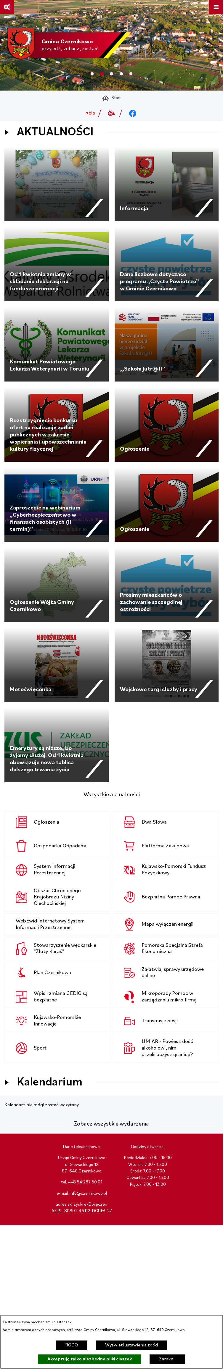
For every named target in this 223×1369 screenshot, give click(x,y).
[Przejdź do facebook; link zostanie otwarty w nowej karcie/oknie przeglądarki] (132, 113)
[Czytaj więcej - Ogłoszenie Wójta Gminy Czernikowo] (56, 585)
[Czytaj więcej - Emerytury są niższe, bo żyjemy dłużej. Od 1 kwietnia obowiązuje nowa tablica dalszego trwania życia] (56, 745)
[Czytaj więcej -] (56, 184)
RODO (71, 1345)
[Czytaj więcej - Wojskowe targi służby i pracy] (167, 665)
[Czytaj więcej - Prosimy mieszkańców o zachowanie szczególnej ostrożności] (167, 585)
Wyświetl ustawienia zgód (131, 1345)
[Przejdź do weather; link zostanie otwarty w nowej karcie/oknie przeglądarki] (111, 113)
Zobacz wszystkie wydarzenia (111, 1124)
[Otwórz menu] (216, 7)
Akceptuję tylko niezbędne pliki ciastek (89, 1359)
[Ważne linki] (7, 7)
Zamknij (167, 1359)
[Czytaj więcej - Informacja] (167, 184)
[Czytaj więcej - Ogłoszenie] (167, 424)
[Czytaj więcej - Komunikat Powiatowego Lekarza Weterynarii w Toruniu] (56, 344)
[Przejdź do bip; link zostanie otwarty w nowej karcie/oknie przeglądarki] (90, 113)
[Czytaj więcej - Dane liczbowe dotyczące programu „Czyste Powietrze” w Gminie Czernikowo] (167, 264)
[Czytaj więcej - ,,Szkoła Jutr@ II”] (167, 344)
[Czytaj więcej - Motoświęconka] (56, 665)
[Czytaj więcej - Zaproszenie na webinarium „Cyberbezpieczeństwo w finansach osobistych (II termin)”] (56, 505)
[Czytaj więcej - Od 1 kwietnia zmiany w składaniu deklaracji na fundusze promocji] (56, 264)
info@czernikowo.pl (88, 1193)
